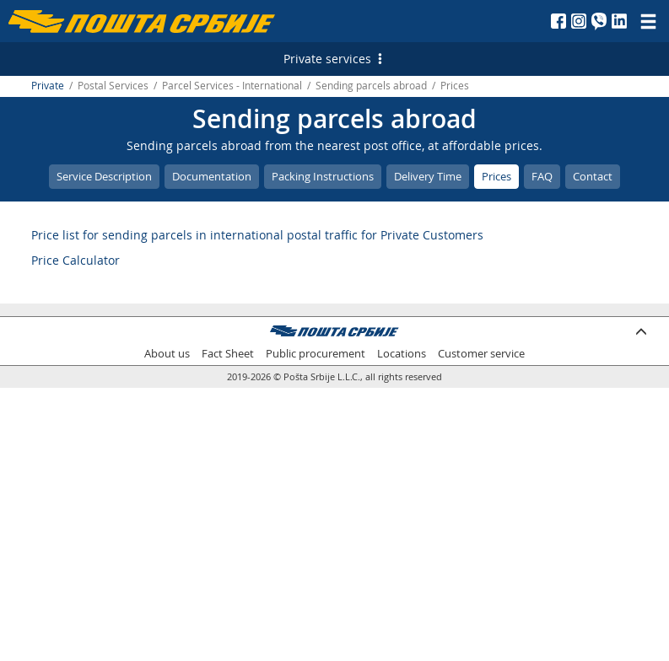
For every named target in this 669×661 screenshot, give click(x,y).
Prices (496, 176)
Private (47, 85)
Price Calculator (75, 260)
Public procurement (315, 354)
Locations (401, 354)
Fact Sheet (228, 354)
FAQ (542, 176)
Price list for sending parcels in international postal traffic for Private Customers (257, 235)
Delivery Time (427, 176)
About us (167, 354)
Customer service (481, 354)
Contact (592, 176)
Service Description (104, 176)
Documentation (211, 176)
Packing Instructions (323, 176)
